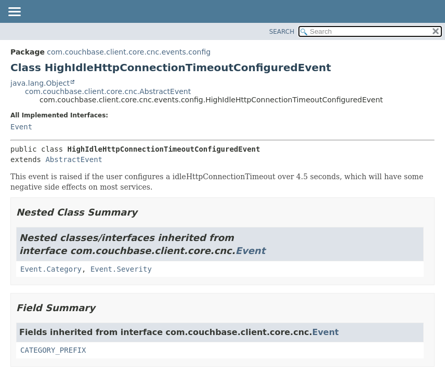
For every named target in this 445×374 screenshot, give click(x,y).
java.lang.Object (40, 83)
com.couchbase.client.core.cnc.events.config (129, 52)
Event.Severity (121, 269)
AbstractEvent (73, 159)
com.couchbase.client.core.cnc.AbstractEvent (108, 91)
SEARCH (282, 31)
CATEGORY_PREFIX (53, 350)
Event (21, 127)
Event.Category (51, 269)
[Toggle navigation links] (14, 12)
